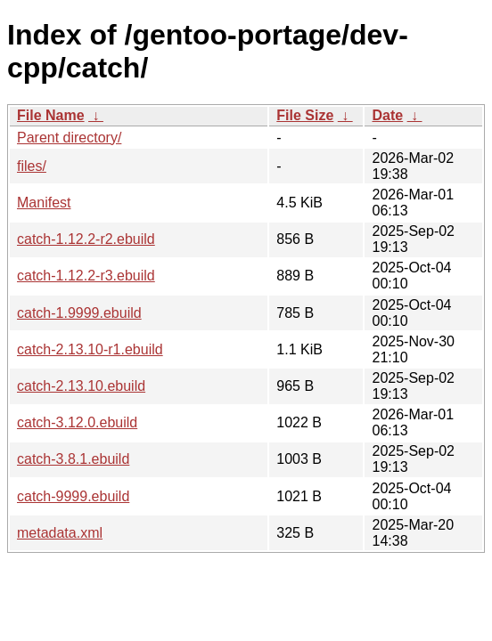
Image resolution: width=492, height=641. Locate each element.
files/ (31, 166)
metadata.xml (59, 532)
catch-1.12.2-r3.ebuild (86, 275)
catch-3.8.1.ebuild (73, 459)
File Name (51, 115)
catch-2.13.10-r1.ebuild (90, 349)
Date (387, 115)
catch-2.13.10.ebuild (81, 386)
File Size (304, 115)
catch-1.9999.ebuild (79, 312)
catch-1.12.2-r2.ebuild (86, 239)
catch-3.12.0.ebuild (77, 422)
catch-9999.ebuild (73, 496)
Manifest (43, 202)
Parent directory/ (69, 137)
